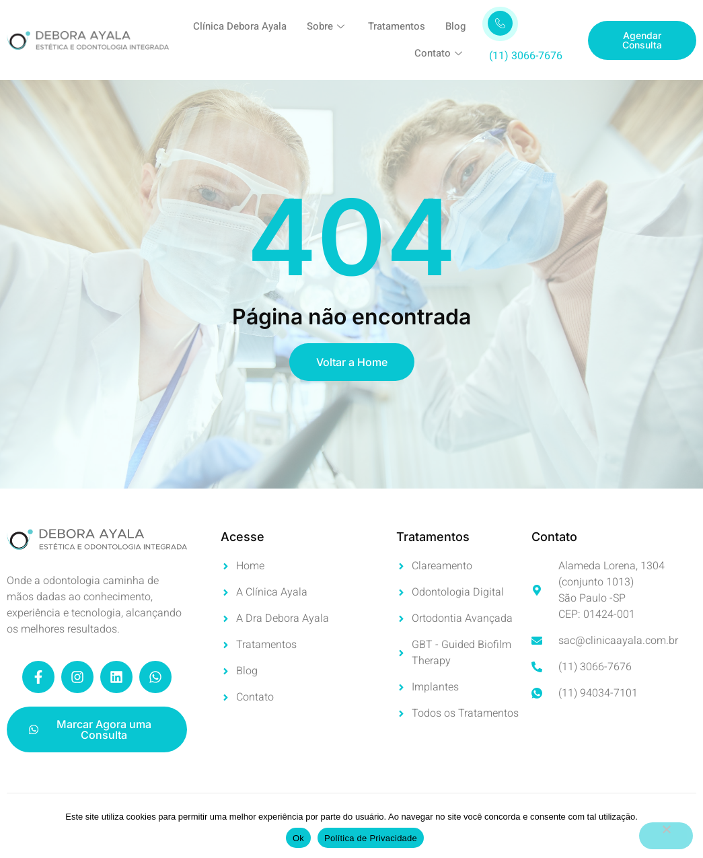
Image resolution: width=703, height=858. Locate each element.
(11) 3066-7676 (525, 56)
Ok (298, 838)
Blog (455, 27)
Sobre (327, 27)
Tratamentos (396, 27)
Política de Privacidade (370, 838)
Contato (440, 53)
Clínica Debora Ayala (240, 27)
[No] (666, 835)
